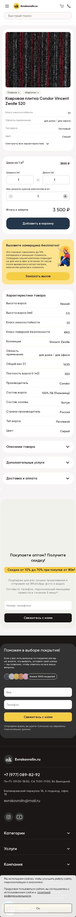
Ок (38, 908)
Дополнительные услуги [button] (25, 462)
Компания (38, 864)
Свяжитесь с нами (38, 618)
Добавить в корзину (38, 223)
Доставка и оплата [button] (21, 478)
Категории (38, 833)
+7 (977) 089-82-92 (22, 774)
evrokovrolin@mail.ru (22, 800)
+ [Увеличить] (65, 196)
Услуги (38, 849)
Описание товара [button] (20, 447)
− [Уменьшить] (11, 196)
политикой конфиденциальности (27, 894)
